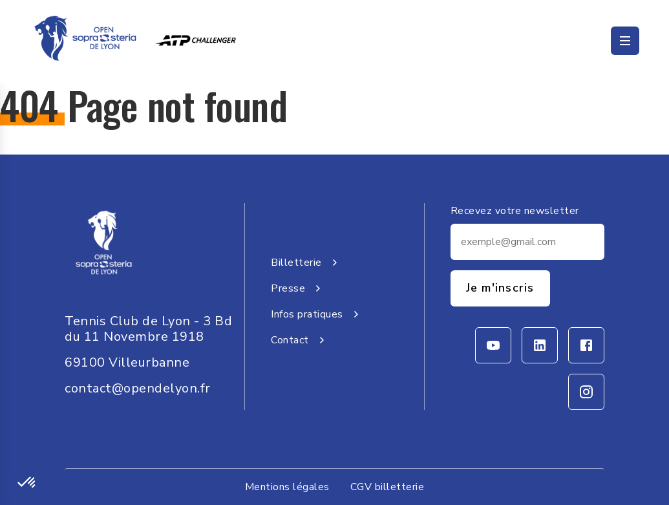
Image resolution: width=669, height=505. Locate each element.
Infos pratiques (317, 314)
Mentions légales (287, 487)
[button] (27, 483)
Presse (298, 288)
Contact (300, 340)
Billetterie (307, 262)
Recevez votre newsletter (515, 211)
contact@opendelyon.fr (138, 388)
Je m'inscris (500, 287)
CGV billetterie (387, 487)
